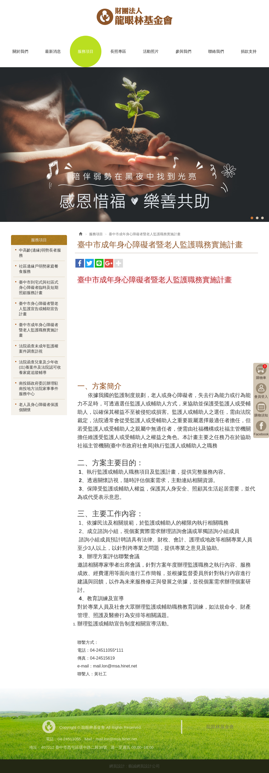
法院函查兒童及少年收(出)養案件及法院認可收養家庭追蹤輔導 (40, 367)
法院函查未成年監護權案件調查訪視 (38, 348)
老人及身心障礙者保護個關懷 (38, 407)
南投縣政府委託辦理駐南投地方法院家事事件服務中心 (38, 388)
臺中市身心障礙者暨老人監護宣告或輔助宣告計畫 (38, 308)
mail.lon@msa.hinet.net (116, 740)
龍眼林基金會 (135, 18)
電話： (52, 740)
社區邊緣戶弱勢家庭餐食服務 (38, 269)
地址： (35, 748)
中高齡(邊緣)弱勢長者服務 (40, 253)
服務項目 (96, 234)
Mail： (90, 740)
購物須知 (261, 415)
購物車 (261, 372)
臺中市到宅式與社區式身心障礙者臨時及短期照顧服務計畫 (38, 287)
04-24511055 (69, 740)
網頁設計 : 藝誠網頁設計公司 (134, 766)
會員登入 (261, 397)
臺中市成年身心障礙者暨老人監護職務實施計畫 (38, 329)
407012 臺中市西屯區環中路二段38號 (74, 748)
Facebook (261, 434)
